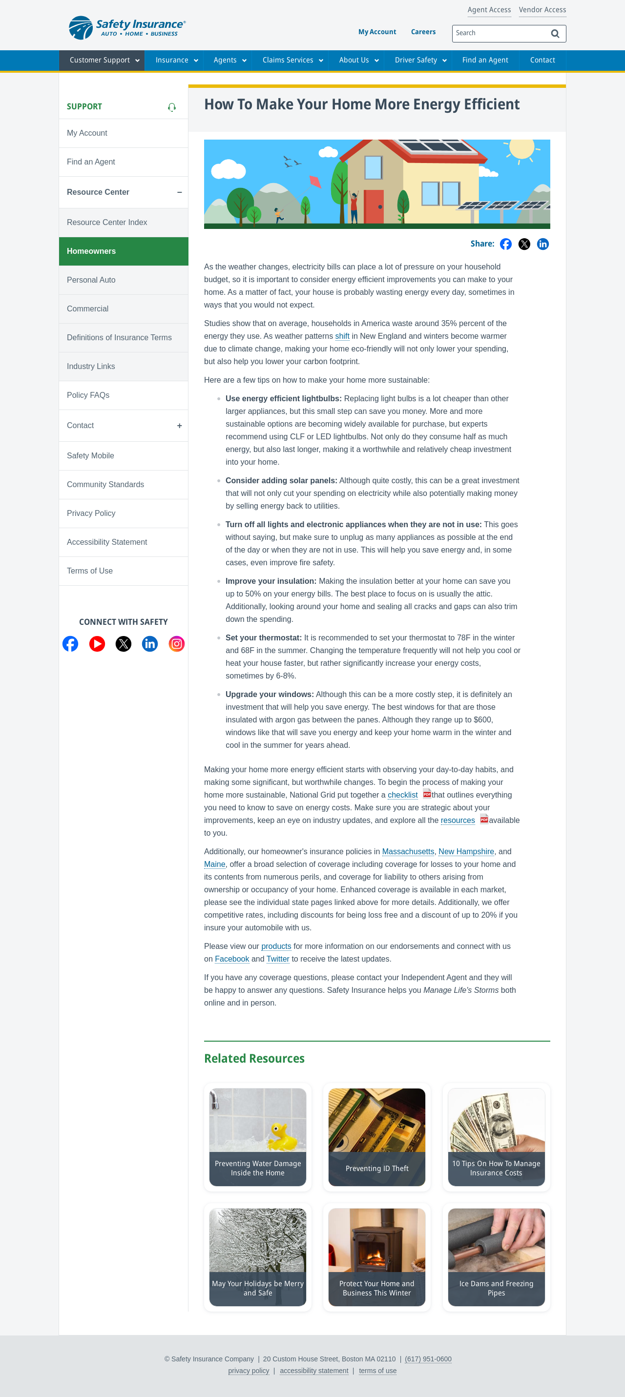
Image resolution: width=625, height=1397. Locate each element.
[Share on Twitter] (524, 245)
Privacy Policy (91, 513)
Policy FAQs (88, 395)
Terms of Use (90, 571)
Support (84, 107)
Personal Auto (91, 280)
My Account (377, 32)
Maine (215, 864)
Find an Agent (485, 60)
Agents (225, 60)
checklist (402, 795)
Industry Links (91, 366)
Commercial (87, 309)
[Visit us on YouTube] (97, 645)
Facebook (232, 959)
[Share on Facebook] (506, 245)
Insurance (172, 60)
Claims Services (288, 60)
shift (342, 336)
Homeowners (91, 251)
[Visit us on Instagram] (177, 645)
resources (458, 820)
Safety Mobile (90, 456)
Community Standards (105, 484)
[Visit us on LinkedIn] (150, 645)
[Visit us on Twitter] (123, 645)
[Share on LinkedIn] (543, 245)
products (276, 946)
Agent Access (489, 10)
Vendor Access (542, 10)
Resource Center (98, 192)
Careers (423, 32)
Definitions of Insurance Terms (119, 337)
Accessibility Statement (107, 542)
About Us (354, 60)
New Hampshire (466, 851)
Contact (542, 60)
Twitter (278, 959)
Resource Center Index (107, 222)
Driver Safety (416, 60)
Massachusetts (408, 851)
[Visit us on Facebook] (70, 645)
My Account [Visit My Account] (87, 133)
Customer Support (100, 60)
